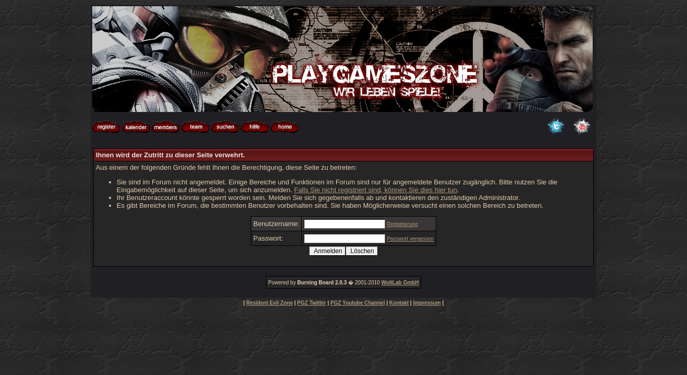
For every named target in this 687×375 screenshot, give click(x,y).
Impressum (426, 303)
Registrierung (402, 224)
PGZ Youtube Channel (357, 303)
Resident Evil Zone (269, 303)
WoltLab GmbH (400, 282)
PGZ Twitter (311, 303)
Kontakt (399, 303)
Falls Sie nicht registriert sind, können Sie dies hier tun (375, 190)
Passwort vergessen (410, 239)
